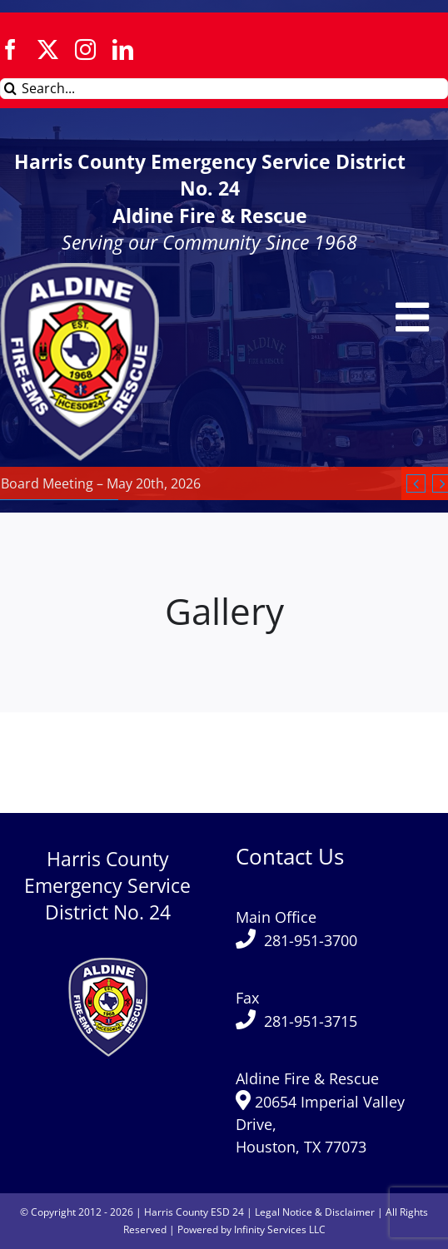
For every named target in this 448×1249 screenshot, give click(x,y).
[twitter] (47, 49)
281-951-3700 (310, 940)
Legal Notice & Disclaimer (315, 1212)
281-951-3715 (310, 1021)
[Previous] (416, 483)
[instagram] (85, 49)
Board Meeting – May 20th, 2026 (101, 483)
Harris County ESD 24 (194, 1212)
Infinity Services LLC (280, 1229)
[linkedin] (122, 49)
